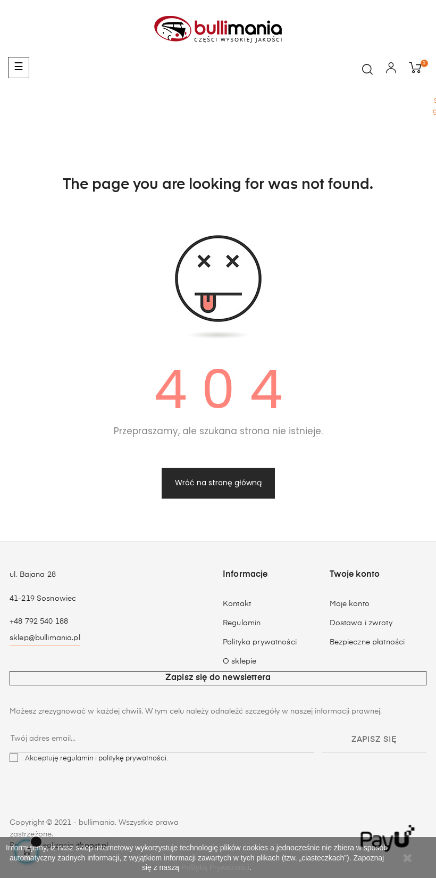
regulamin (77, 758)
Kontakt (237, 604)
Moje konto (350, 604)
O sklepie (239, 661)
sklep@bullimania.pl (45, 638)
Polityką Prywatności (215, 867)
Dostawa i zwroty (361, 623)
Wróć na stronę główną (218, 482)
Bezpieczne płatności (367, 642)
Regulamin (242, 623)
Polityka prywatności (260, 642)
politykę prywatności (132, 758)
